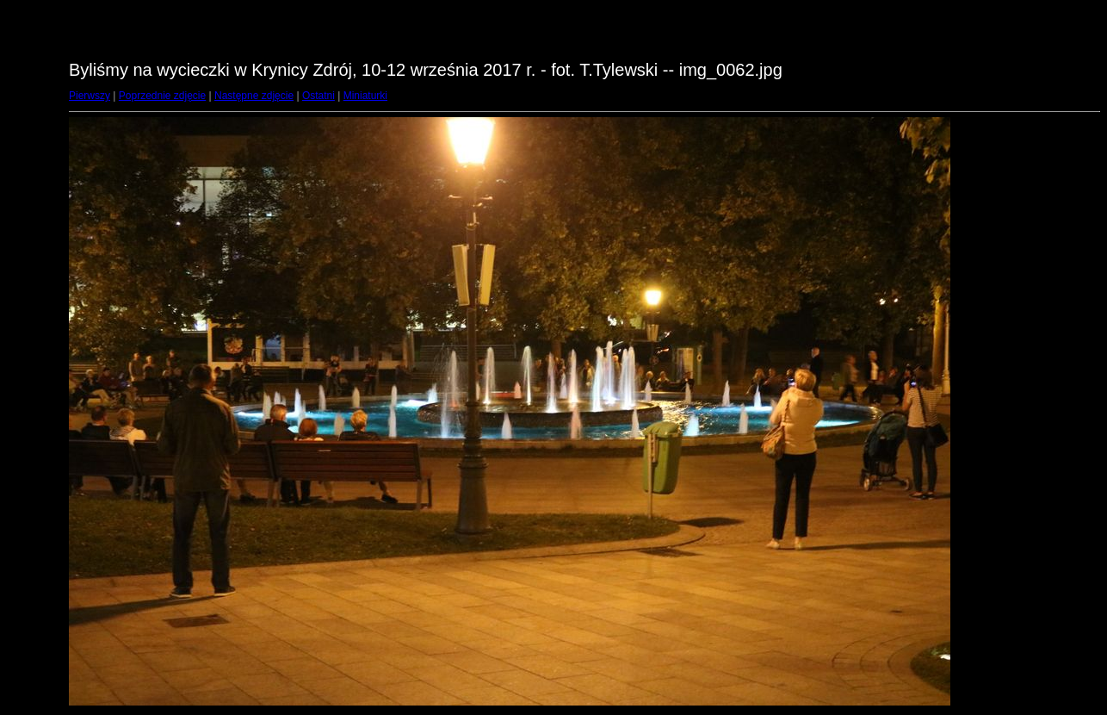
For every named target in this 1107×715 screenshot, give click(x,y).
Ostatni (318, 96)
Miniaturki (365, 96)
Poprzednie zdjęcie (162, 96)
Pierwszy (89, 96)
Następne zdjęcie (254, 96)
